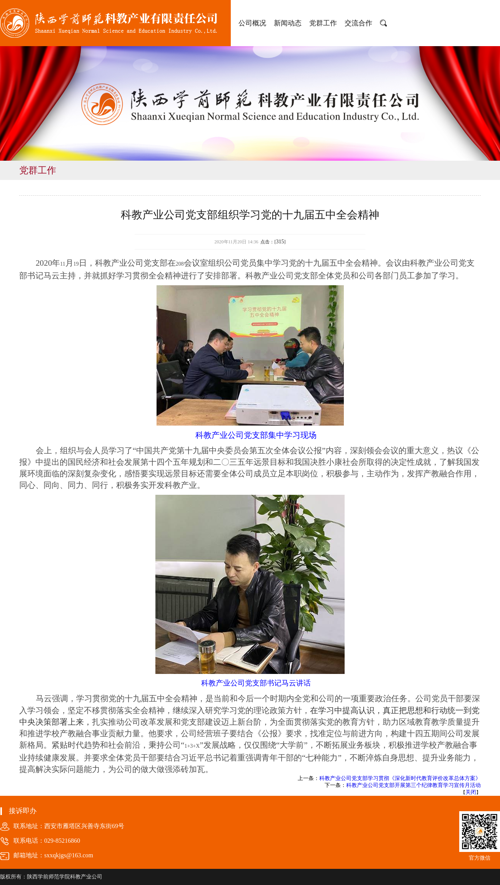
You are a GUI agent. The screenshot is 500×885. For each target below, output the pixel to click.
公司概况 (252, 23)
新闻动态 (288, 23)
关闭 (470, 792)
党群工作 (323, 23)
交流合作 (358, 23)
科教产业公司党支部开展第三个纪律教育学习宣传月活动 (413, 785)
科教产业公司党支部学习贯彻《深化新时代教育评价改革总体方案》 (400, 778)
